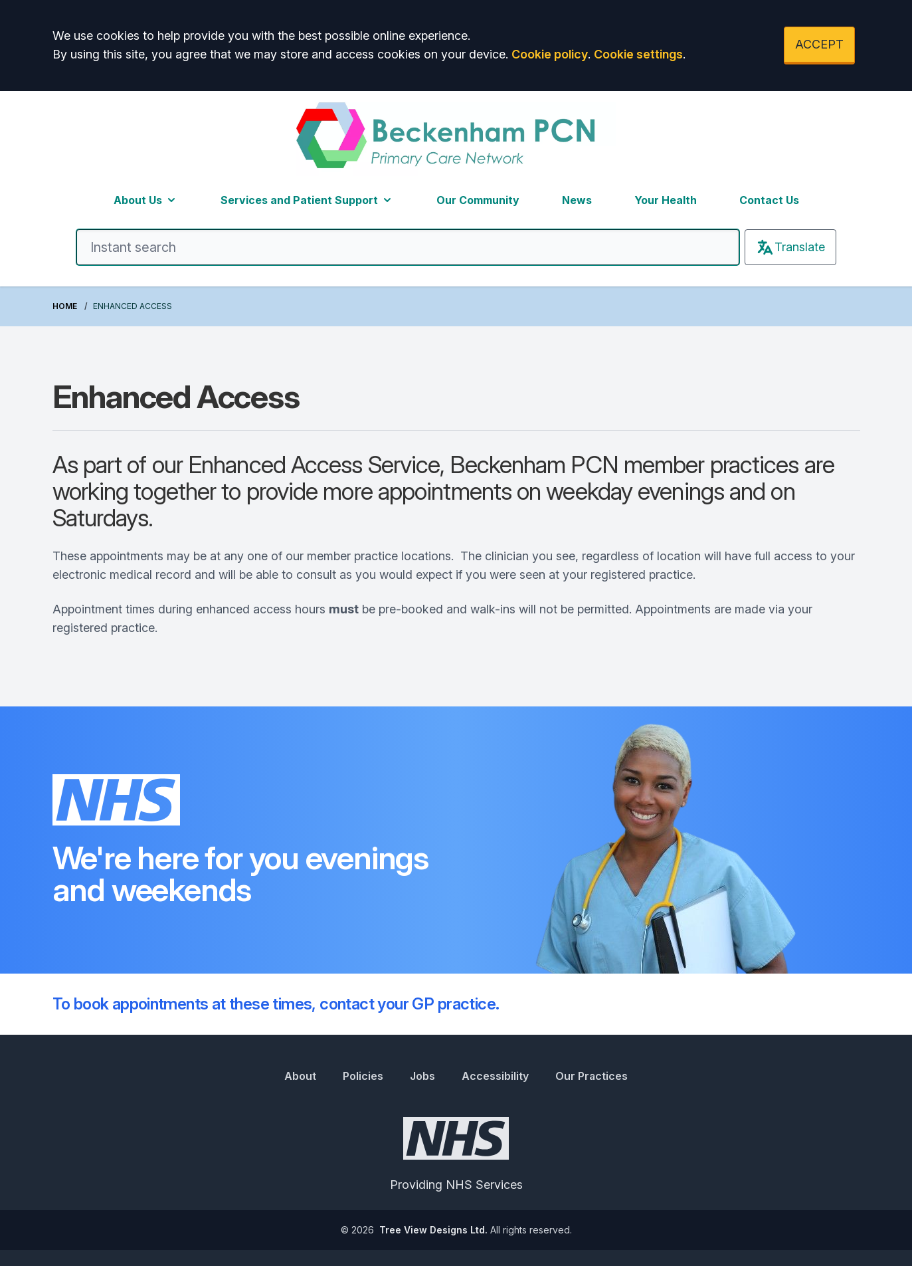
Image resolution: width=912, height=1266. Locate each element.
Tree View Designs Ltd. (433, 1229)
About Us (146, 200)
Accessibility (495, 1076)
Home (64, 306)
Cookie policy (549, 54)
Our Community (477, 200)
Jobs (422, 1076)
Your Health (665, 200)
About (300, 1076)
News (577, 200)
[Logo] (456, 139)
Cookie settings (638, 54)
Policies (363, 1076)
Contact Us (769, 200)
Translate (790, 247)
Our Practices (591, 1076)
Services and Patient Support (307, 200)
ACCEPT (819, 44)
